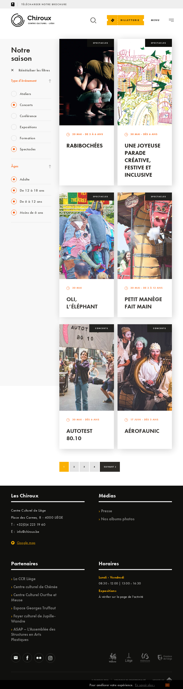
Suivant (110, 466)
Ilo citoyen (18, 330)
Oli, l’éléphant (82, 302)
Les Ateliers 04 (21, 301)
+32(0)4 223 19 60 (31, 524)
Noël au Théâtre (22, 350)
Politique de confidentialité (130, 680)
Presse (106, 510)
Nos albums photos (117, 518)
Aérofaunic (142, 431)
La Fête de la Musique (26, 244)
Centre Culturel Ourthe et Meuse (34, 597)
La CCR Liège (24, 578)
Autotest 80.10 (79, 434)
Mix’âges (17, 263)
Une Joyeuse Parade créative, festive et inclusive (142, 160)
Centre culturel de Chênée (35, 586)
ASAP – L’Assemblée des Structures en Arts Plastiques (33, 634)
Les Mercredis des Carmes (29, 253)
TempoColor (19, 340)
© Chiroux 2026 (100, 680)
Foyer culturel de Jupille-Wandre (33, 618)
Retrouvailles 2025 (24, 369)
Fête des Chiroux (22, 234)
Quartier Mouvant (24, 311)
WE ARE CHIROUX (25, 359)
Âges (14, 166)
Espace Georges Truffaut (34, 608)
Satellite (16, 282)
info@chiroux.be (28, 531)
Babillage (17, 273)
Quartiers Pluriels (23, 321)
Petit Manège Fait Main (143, 302)
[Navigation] (155, 20)
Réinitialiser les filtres (30, 70)
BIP (13, 292)
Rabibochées (84, 145)
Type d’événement (24, 80)
